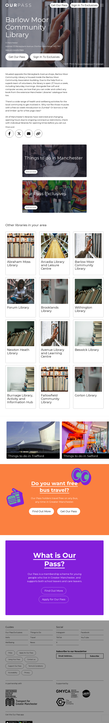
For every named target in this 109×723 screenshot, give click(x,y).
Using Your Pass (14, 659)
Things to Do (35, 632)
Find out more (31, 172)
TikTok (59, 637)
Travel (33, 637)
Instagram (60, 632)
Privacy (27, 673)
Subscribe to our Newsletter (71, 651)
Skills (7, 637)
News (32, 642)
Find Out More (41, 511)
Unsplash (100, 64)
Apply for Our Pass (53, 599)
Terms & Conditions (35, 666)
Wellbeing (9, 642)
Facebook (85, 632)
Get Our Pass (59, 5)
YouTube (85, 637)
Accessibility (12, 673)
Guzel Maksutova (85, 64)
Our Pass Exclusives (13, 632)
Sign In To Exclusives (84, 5)
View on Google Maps (14, 50)
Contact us (31, 659)
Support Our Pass (14, 666)
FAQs (10, 653)
